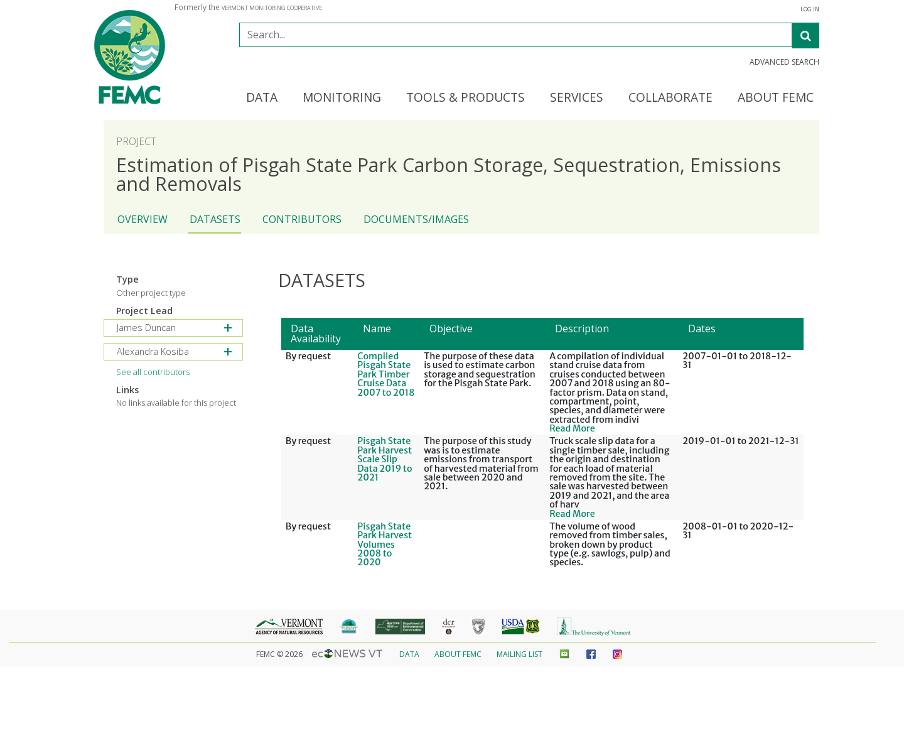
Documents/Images (416, 219)
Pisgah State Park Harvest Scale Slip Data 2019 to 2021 (384, 459)
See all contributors (153, 371)
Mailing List (519, 654)
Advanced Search (784, 62)
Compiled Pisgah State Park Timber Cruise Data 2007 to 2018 (385, 374)
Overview (142, 219)
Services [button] (576, 98)
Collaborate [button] (670, 98)
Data (409, 654)
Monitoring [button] (342, 98)
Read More (572, 428)
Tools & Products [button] (465, 98)
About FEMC (458, 654)
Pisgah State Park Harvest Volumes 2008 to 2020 (384, 544)
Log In (809, 9)
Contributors (302, 219)
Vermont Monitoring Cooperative (272, 8)
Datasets (215, 219)
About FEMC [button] (776, 98)
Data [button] (261, 98)
